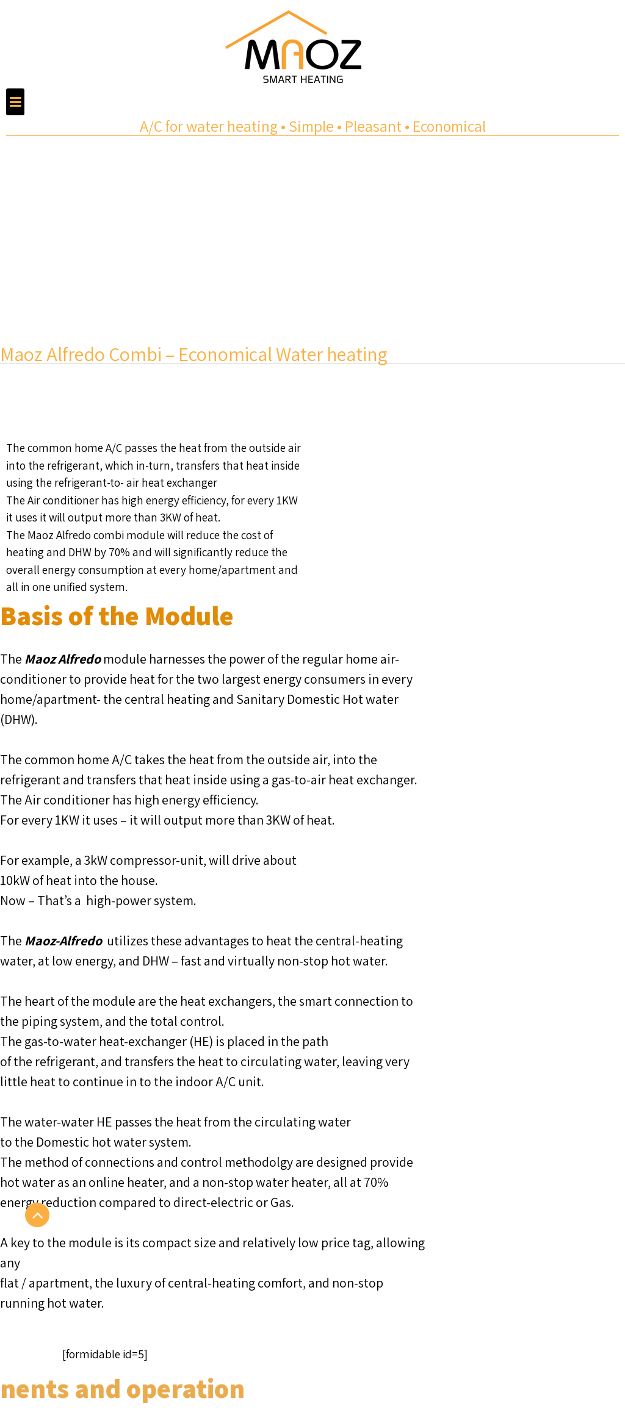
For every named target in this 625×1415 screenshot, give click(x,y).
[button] (15, 101)
